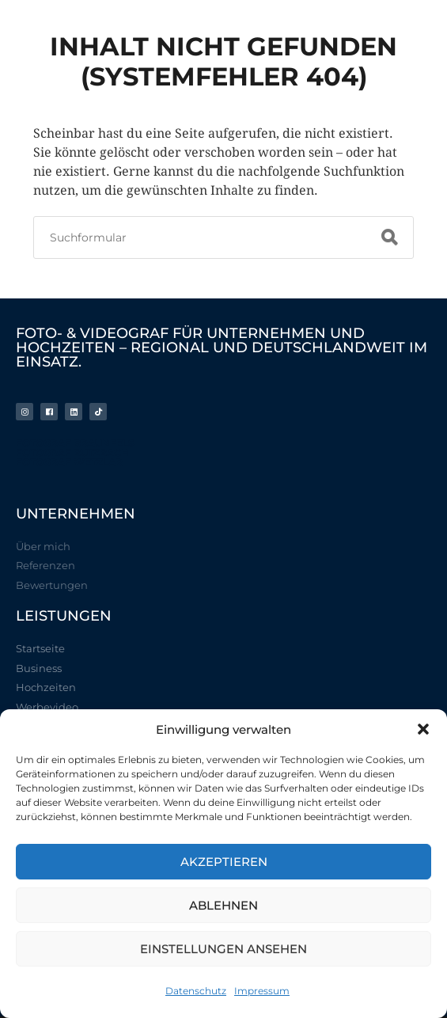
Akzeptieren (223, 861)
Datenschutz (195, 991)
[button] (423, 729)
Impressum (262, 991)
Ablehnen (223, 905)
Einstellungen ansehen (223, 948)
